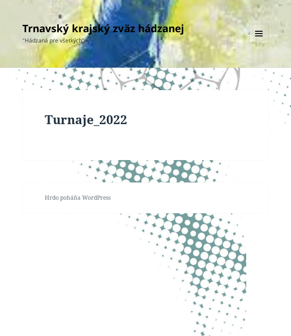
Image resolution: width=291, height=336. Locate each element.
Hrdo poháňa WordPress (78, 198)
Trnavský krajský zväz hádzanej (103, 28)
